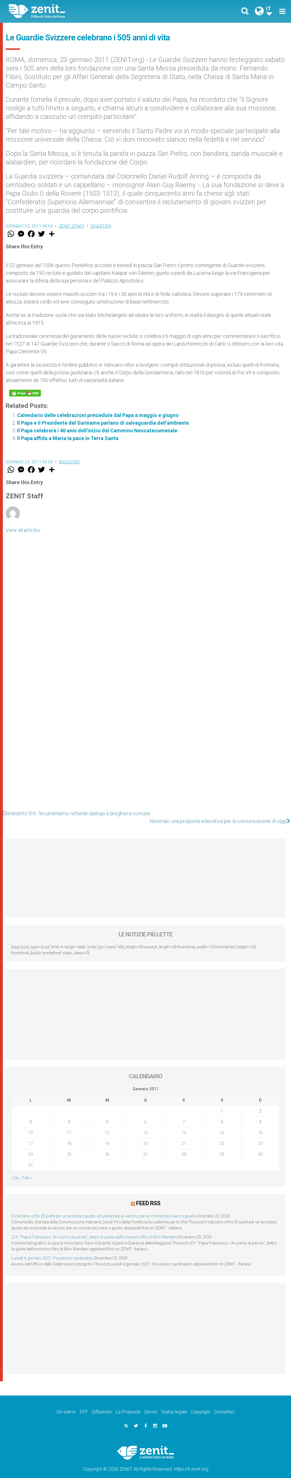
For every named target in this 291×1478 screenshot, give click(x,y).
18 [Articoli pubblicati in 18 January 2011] (69, 1136)
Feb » (26, 1170)
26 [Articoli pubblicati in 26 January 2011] (107, 1146)
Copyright (200, 1404)
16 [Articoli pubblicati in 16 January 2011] (260, 1125)
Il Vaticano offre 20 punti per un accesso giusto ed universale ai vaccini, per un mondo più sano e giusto (103, 1208)
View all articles (23, 530)
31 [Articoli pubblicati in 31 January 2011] (30, 1157)
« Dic (15, 1170)
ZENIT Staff (72, 226)
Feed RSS (148, 1195)
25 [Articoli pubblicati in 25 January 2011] (69, 1146)
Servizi (150, 1404)
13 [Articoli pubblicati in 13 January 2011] (145, 1125)
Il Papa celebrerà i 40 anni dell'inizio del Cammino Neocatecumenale (97, 431)
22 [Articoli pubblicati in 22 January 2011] (222, 1136)
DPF (84, 1404)
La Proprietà (128, 1404)
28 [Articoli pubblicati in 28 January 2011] (184, 1146)
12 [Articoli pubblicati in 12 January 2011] (107, 1125)
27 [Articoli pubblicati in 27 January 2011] (145, 1146)
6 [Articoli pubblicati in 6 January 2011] (145, 1114)
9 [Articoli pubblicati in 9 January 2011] (260, 1114)
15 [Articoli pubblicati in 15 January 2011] (222, 1125)
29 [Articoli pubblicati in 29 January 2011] (222, 1146)
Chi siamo (66, 1404)
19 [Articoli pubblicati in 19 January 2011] (107, 1136)
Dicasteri (101, 226)
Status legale (174, 1404)
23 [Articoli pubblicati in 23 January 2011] (260, 1136)
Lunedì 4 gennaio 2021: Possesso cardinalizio (52, 1250)
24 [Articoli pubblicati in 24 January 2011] (30, 1146)
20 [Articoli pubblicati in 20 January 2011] (145, 1136)
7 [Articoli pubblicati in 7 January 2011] (184, 1114)
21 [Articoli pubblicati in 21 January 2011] (184, 1136)
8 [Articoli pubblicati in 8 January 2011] (222, 1114)
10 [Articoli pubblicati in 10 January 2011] (30, 1125)
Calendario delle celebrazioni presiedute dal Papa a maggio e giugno (98, 415)
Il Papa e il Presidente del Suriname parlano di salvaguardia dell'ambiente (103, 423)
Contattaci (224, 1404)
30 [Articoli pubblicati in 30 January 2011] (260, 1146)
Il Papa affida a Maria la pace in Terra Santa (68, 438)
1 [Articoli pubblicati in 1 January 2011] (222, 1103)
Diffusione (102, 1404)
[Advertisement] (145, 766)
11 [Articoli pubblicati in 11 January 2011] (69, 1125)
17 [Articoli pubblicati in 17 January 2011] (30, 1136)
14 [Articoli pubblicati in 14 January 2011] (184, 1125)
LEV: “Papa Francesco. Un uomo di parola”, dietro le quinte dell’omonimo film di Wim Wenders (94, 1229)
